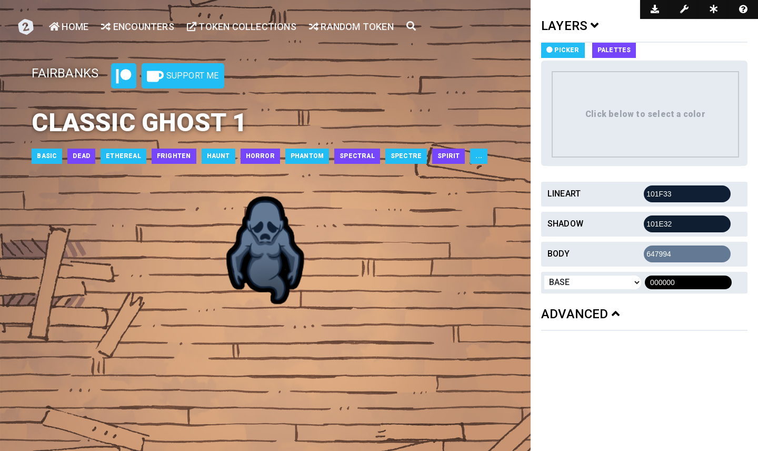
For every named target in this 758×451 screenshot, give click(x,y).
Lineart (564, 194)
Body (558, 254)
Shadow (565, 224)
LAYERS (570, 25)
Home (68, 26)
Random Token (351, 26)
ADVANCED (580, 314)
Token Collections (241, 26)
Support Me (182, 76)
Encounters (137, 26)
